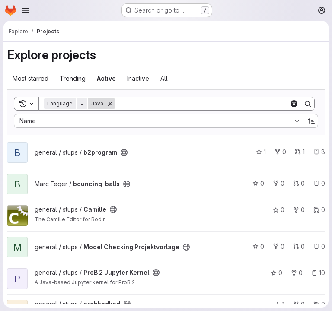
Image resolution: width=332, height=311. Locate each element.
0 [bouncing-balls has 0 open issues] (319, 183)
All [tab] (164, 78)
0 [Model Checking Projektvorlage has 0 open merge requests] (299, 246)
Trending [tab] (73, 78)
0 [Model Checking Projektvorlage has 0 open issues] (319, 246)
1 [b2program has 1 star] (261, 152)
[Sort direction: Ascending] (311, 121)
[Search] (202, 103)
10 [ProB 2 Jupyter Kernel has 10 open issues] (318, 272)
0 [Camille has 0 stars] (278, 209)
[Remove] (110, 103)
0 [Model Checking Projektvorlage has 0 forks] (278, 246)
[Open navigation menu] (25, 10)
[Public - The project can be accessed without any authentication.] (124, 152)
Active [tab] (106, 78)
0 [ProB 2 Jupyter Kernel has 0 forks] (297, 272)
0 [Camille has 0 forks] (299, 209)
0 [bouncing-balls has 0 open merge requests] (299, 183)
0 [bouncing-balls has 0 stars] (258, 183)
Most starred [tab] (30, 78)
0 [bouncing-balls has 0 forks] (278, 183)
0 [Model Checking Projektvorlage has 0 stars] (258, 246)
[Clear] (294, 103)
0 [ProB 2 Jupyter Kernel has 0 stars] (276, 272)
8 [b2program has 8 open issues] (319, 152)
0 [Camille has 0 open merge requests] (319, 209)
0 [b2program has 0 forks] (280, 152)
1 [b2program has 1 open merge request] (300, 152)
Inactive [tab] (138, 78)
